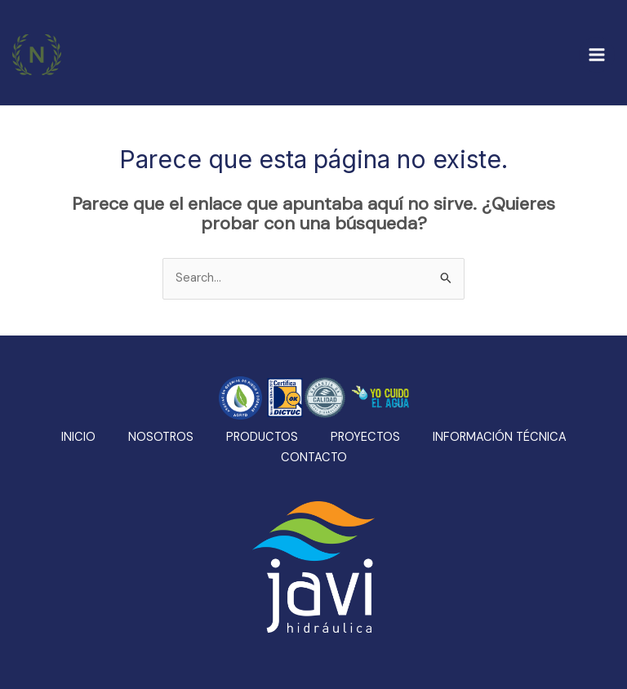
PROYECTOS (365, 437)
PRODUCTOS (262, 437)
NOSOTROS (160, 437)
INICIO (78, 437)
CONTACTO (314, 457)
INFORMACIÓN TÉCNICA (500, 437)
